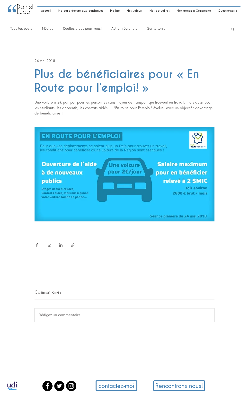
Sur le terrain (158, 28)
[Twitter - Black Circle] (59, 386)
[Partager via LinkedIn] (60, 245)
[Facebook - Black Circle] (47, 386)
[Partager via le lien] (72, 245)
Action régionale (124, 28)
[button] (232, 29)
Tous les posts (21, 28)
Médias (47, 28)
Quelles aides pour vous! (82, 28)
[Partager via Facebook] (37, 245)
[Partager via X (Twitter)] (48, 245)
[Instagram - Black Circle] (71, 386)
